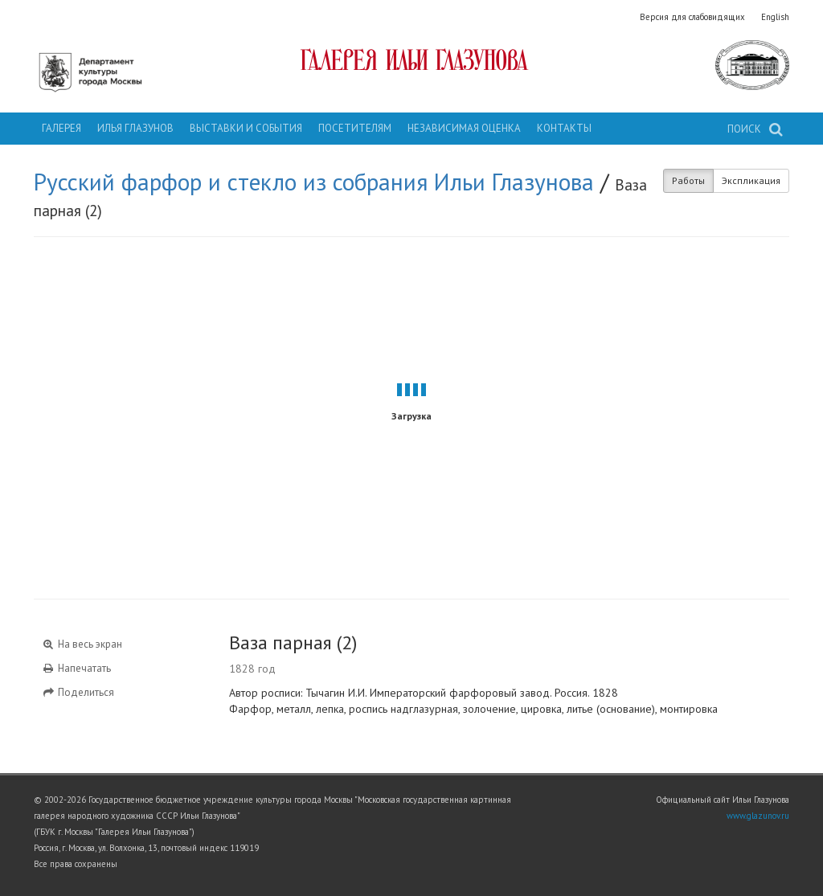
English (775, 17)
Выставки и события (246, 128)
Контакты (564, 128)
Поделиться (78, 692)
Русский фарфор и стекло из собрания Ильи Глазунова (314, 181)
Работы (688, 180)
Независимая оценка (464, 128)
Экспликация (751, 180)
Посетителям (354, 128)
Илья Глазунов (135, 128)
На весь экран (82, 644)
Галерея (61, 128)
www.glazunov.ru (758, 815)
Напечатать (76, 668)
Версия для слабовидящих (692, 17)
